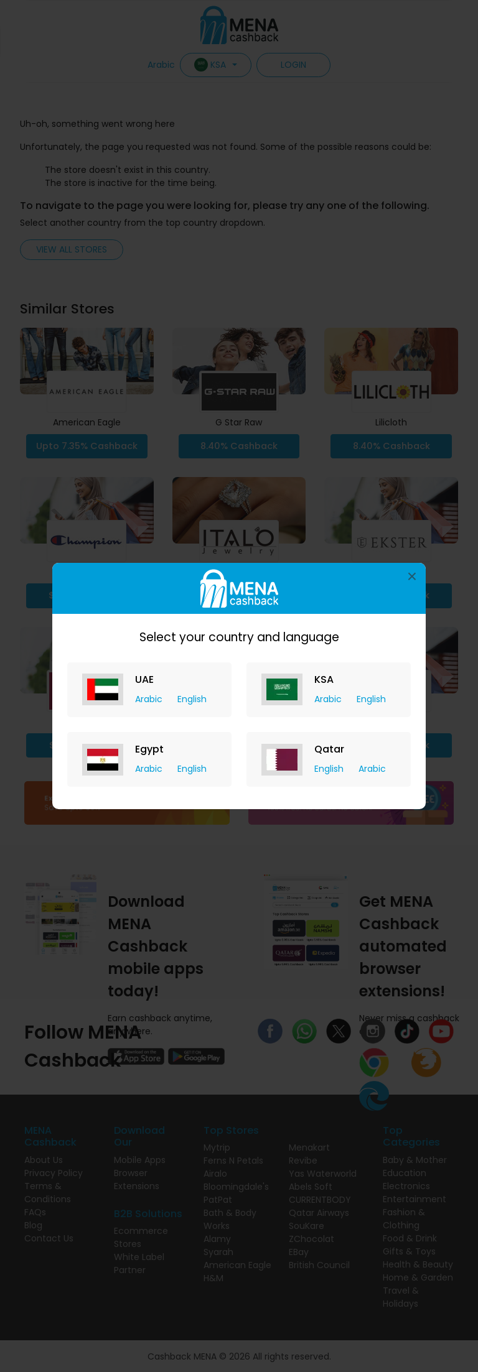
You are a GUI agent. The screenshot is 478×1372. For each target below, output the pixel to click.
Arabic (150, 699)
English (192, 699)
